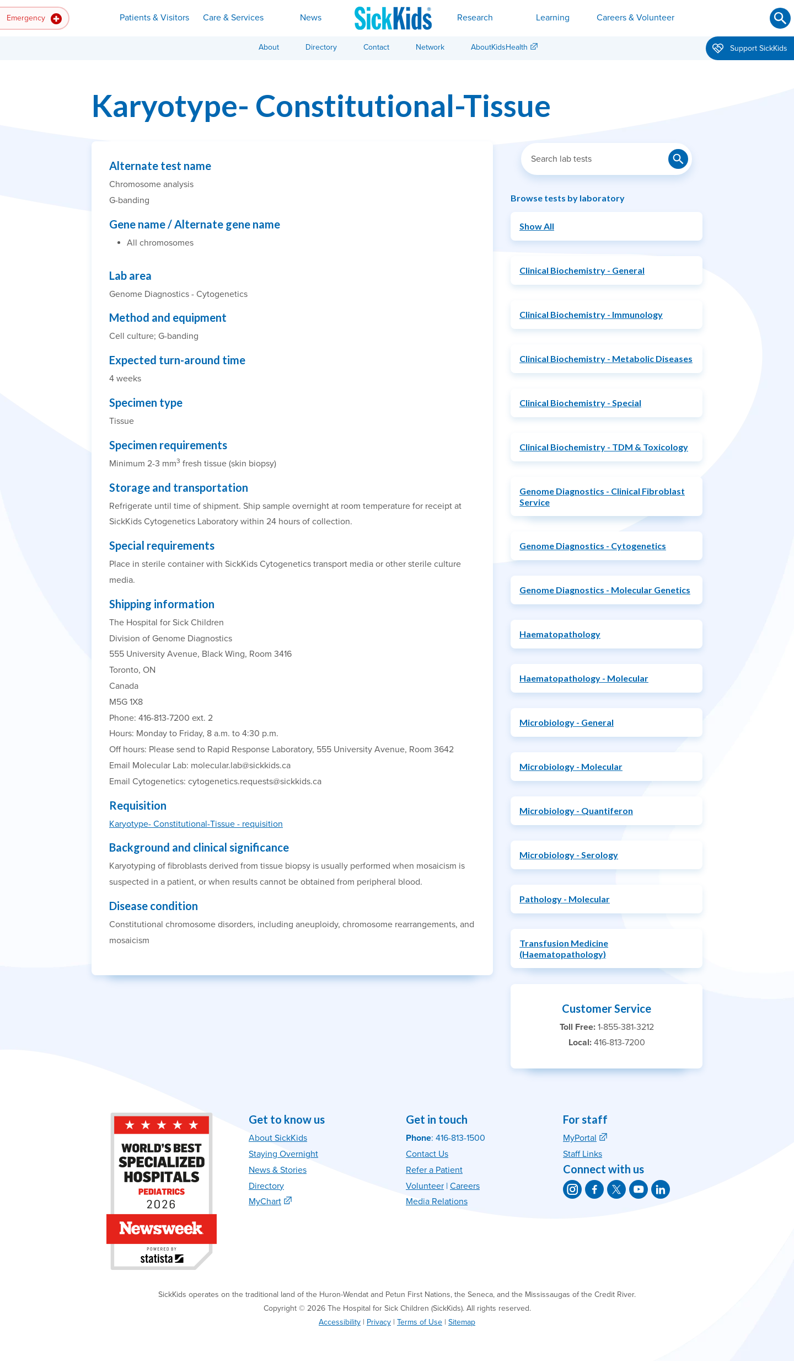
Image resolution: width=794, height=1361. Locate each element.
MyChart (265, 1201)
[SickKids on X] (616, 1189)
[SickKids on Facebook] (594, 1189)
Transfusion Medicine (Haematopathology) (563, 948)
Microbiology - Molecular (571, 766)
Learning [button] (553, 17)
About (269, 47)
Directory (321, 47)
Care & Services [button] (233, 17)
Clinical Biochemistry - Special (580, 402)
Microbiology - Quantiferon (576, 810)
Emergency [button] (34, 18)
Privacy (379, 1322)
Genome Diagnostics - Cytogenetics (592, 545)
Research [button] (475, 17)
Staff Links (582, 1154)
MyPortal (580, 1138)
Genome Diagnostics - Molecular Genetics (604, 589)
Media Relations (437, 1201)
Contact (376, 47)
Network (430, 47)
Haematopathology (559, 634)
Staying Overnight (283, 1154)
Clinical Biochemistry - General (582, 270)
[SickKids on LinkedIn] (660, 1189)
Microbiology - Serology (568, 854)
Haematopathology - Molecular (583, 678)
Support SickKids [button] (749, 49)
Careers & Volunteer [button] (635, 17)
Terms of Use (419, 1322)
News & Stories (278, 1170)
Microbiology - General (566, 722)
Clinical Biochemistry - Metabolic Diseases (606, 358)
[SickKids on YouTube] (638, 1189)
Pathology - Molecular (564, 899)
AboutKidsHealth (499, 47)
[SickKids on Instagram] (572, 1189)
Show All (536, 226)
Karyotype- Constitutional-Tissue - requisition (196, 824)
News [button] (310, 17)
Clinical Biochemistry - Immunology (591, 314)
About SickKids (278, 1138)
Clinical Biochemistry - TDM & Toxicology (603, 447)
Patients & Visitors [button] (154, 17)
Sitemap (461, 1322)
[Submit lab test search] (678, 159)
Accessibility (340, 1322)
